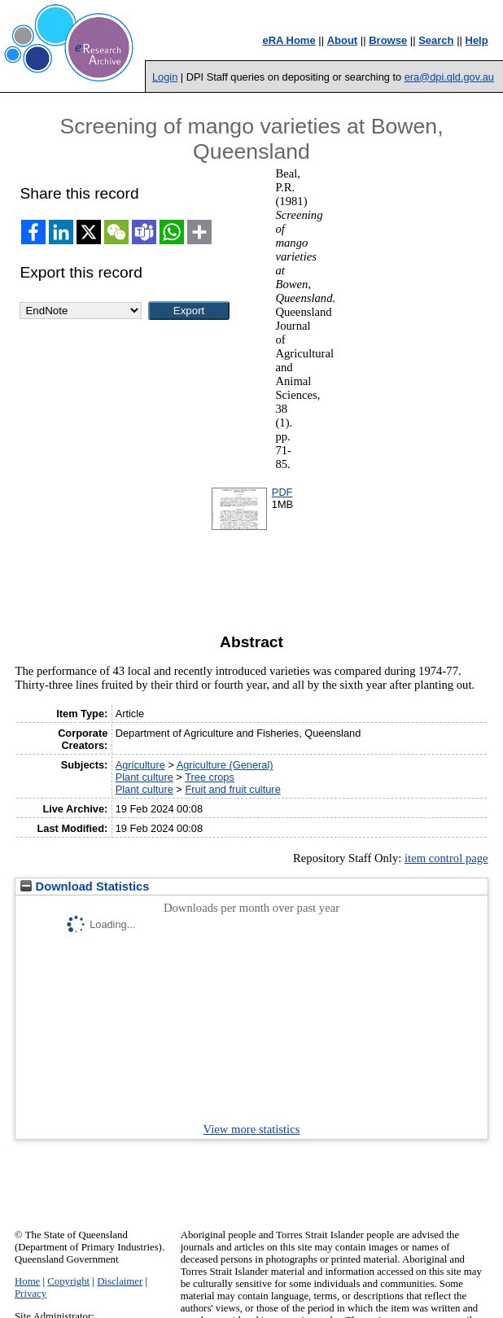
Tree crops (209, 777)
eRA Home (288, 40)
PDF (282, 492)
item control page (446, 858)
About (342, 40)
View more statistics (251, 1129)
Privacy (30, 1293)
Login (164, 77)
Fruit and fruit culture (232, 789)
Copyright (68, 1281)
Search (435, 40)
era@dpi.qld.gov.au (449, 77)
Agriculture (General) (225, 765)
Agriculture (140, 765)
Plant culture (144, 777)
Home (27, 1281)
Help (477, 40)
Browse (388, 40)
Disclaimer (119, 1281)
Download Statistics (84, 886)
